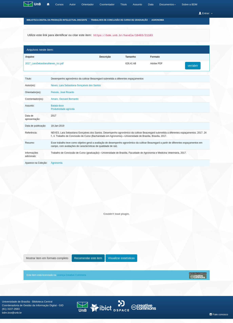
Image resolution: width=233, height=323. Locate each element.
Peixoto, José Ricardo (62, 92)
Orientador (88, 4)
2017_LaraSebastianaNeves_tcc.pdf (44, 63)
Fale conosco (218, 314)
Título (123, 4)
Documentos (167, 4)
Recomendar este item (88, 258)
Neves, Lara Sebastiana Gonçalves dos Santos (76, 85)
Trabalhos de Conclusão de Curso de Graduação (119, 20)
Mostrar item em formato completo (47, 258)
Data (150, 4)
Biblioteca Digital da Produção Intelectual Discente (57, 20)
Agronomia (157, 20)
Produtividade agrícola (62, 109)
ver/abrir (193, 65)
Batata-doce (57, 105)
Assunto (137, 4)
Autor (72, 4)
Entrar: (205, 13)
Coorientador (107, 4)
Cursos (59, 4)
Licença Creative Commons (71, 275)
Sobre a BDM (189, 4)
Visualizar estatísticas (121, 258)
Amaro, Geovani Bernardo (64, 99)
